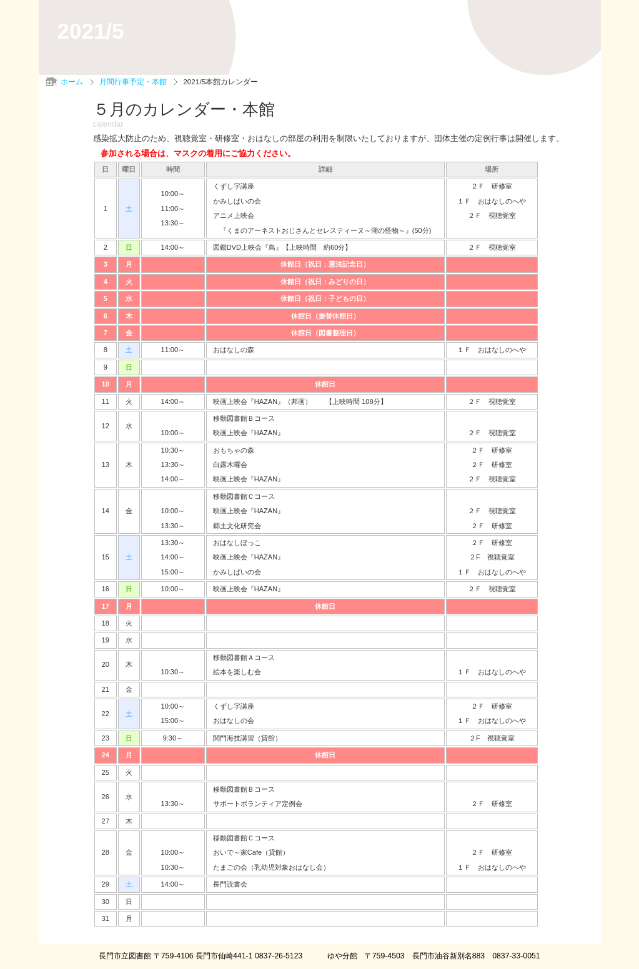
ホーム (72, 82)
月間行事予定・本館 (133, 82)
